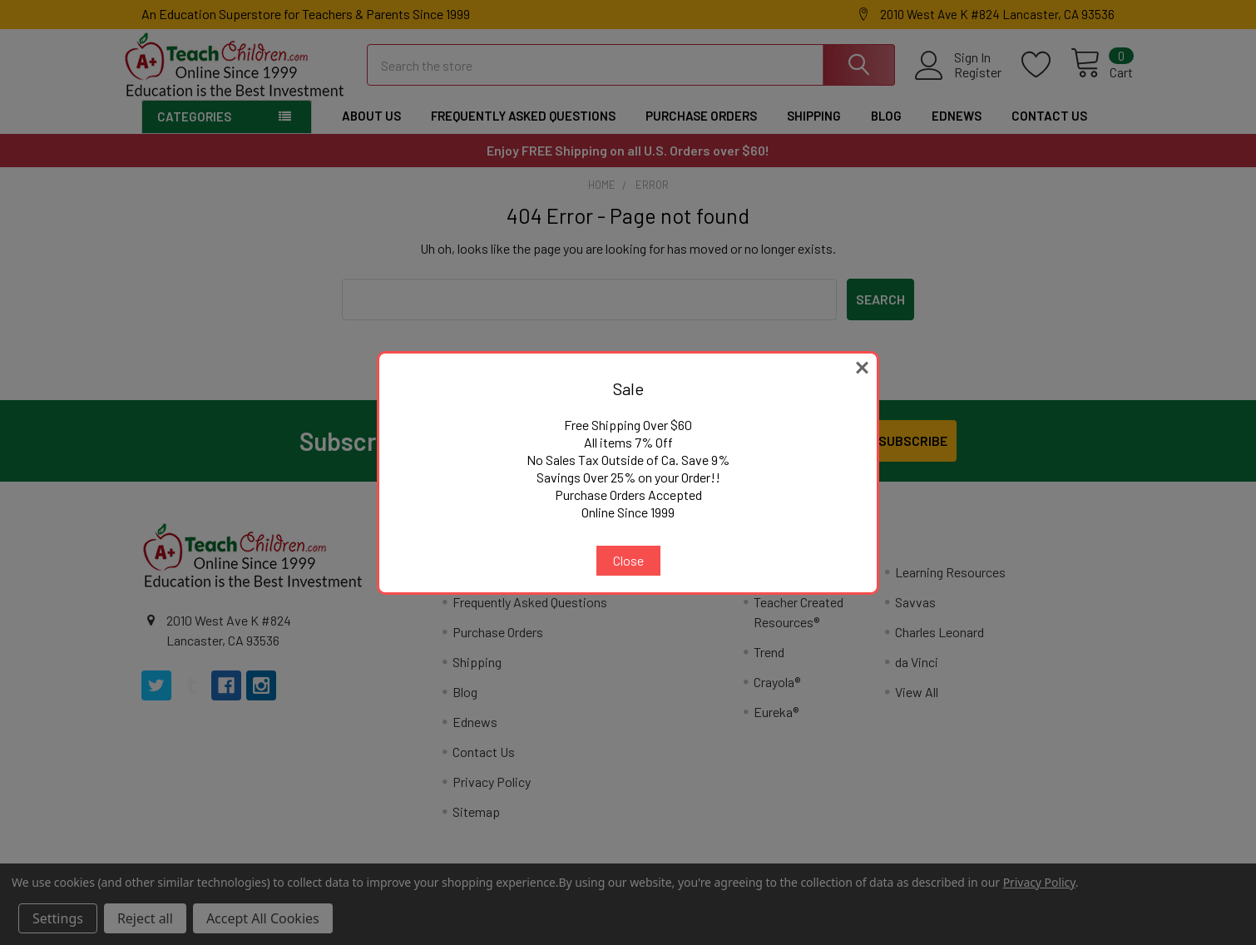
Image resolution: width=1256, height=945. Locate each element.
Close (628, 560)
